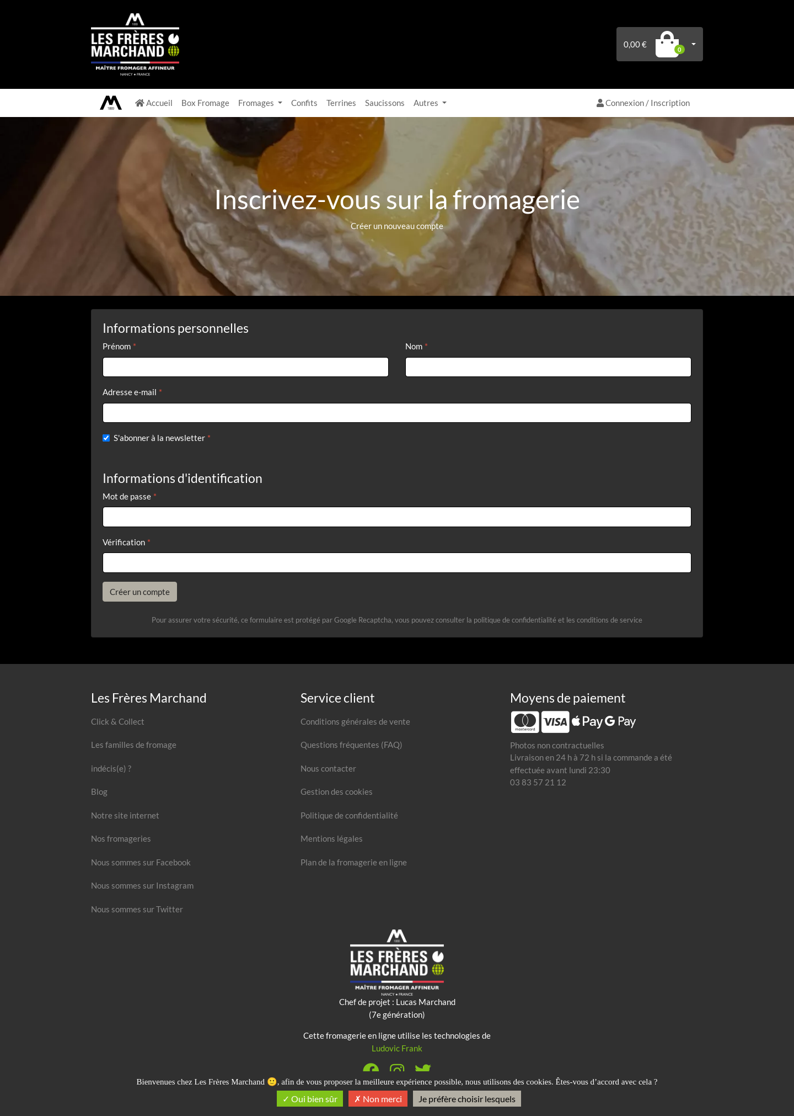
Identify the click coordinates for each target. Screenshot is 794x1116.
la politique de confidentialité (511, 619)
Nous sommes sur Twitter (137, 909)
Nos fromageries (121, 838)
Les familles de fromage (133, 745)
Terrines (341, 103)
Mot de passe (127, 496)
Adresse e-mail (130, 392)
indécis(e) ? (111, 768)
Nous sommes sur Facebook (141, 862)
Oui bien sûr (309, 1098)
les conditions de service (604, 619)
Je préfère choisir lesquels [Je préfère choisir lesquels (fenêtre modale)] (467, 1098)
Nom (413, 346)
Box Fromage (205, 103)
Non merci (378, 1098)
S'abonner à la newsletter (159, 438)
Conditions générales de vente (355, 721)
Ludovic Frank (397, 1048)
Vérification (124, 542)
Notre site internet (125, 815)
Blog (99, 791)
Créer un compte (140, 592)
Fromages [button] (257, 103)
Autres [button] (427, 103)
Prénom (117, 346)
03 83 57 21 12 (538, 782)
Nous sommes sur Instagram (142, 885)
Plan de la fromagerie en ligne (354, 862)
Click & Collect (117, 721)
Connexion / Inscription (643, 103)
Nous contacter (328, 768)
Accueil (154, 103)
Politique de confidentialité (349, 815)
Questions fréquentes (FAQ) (352, 745)
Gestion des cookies (337, 791)
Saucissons (385, 103)
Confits (304, 103)
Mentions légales (332, 838)
